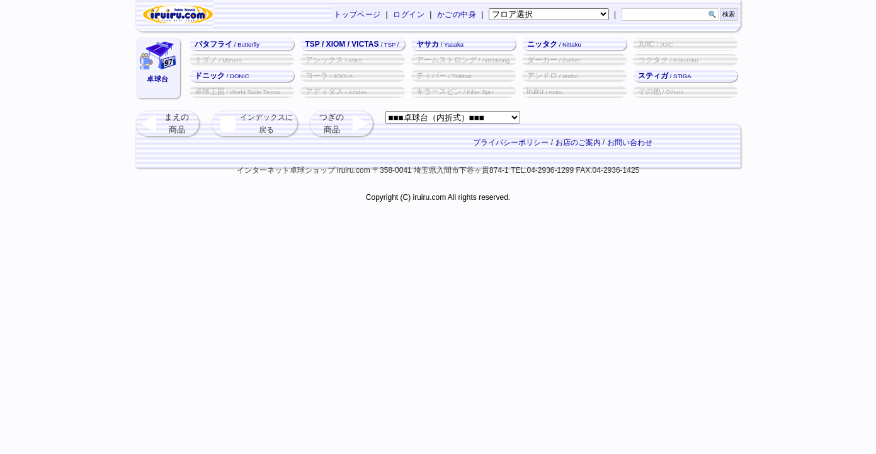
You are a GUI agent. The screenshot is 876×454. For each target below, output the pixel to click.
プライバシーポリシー (511, 142)
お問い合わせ (629, 142)
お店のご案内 (578, 142)
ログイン (408, 14)
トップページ (357, 14)
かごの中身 (457, 14)
